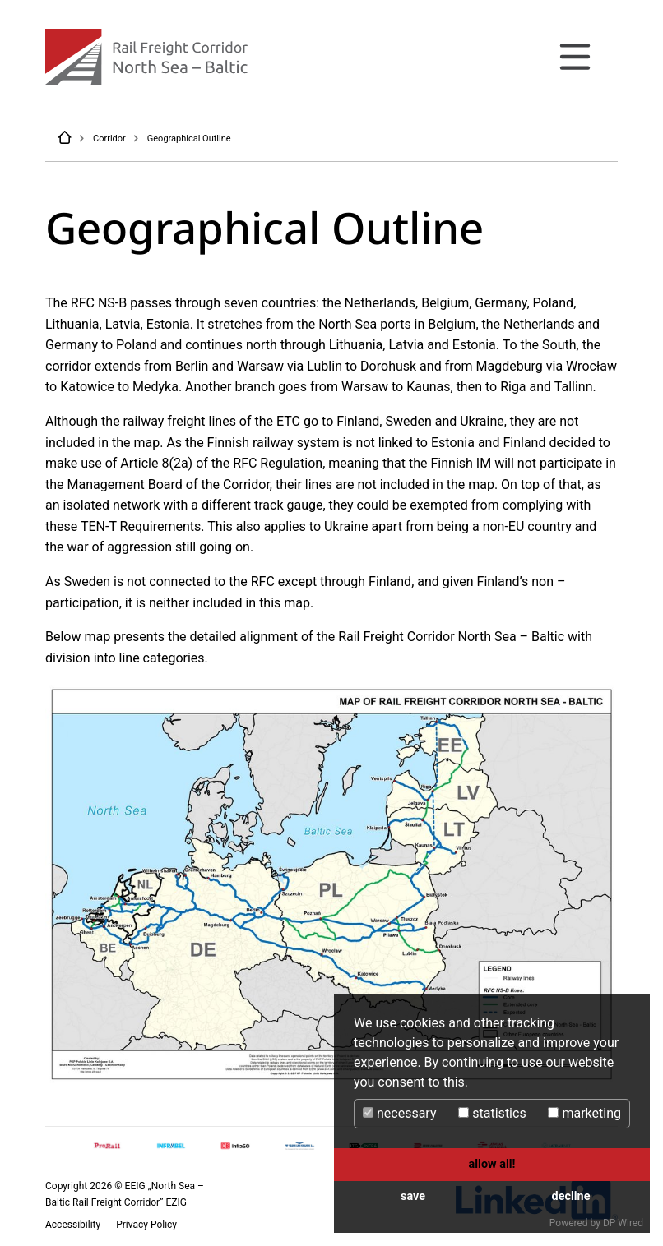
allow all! (492, 1164)
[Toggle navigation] (575, 57)
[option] (107, 1146)
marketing (584, 1113)
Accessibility (74, 1224)
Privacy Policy (146, 1224)
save (413, 1196)
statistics (492, 1113)
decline (571, 1196)
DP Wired (623, 1223)
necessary (400, 1113)
